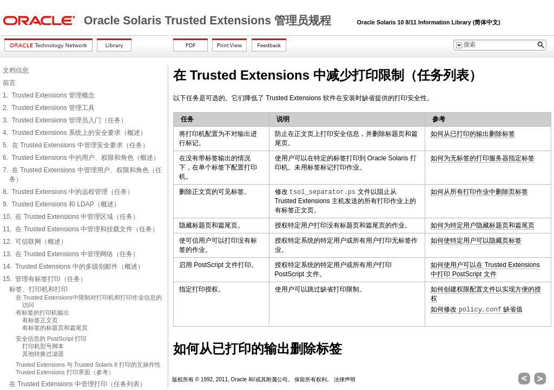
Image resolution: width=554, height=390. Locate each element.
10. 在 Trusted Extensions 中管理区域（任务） (71, 216)
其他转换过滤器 (43, 353)
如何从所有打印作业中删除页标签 (479, 192)
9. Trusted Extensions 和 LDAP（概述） (61, 204)
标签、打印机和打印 (38, 289)
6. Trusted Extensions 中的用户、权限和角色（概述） (81, 157)
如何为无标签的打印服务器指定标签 (483, 158)
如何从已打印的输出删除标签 (473, 134)
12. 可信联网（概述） (35, 241)
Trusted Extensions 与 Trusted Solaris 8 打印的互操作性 (88, 364)
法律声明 (344, 379)
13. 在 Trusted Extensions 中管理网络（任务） (71, 254)
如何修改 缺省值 (477, 310)
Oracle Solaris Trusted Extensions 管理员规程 (209, 20)
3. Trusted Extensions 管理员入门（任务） (65, 120)
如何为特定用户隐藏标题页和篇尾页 (483, 225)
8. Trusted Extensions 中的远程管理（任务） (68, 192)
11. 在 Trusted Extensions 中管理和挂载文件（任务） (81, 229)
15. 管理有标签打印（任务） (45, 279)
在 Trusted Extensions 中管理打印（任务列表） (77, 384)
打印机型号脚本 (43, 346)
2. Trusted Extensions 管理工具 (49, 108)
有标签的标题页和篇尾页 (55, 327)
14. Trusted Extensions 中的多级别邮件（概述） (73, 266)
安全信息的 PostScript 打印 (51, 338)
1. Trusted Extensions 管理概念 (49, 95)
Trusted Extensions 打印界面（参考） (65, 372)
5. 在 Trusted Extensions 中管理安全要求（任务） (76, 145)
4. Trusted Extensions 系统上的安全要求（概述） (75, 132)
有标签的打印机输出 (42, 312)
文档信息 (16, 70)
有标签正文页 (40, 320)
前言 (9, 83)
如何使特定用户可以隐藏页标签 (476, 240)
